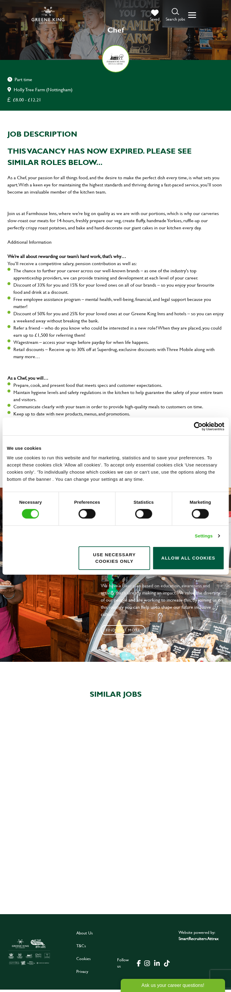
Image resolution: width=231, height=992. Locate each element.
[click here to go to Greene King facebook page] (139, 965)
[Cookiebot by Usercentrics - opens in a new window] (198, 426)
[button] (175, 15)
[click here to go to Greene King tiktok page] (167, 965)
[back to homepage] (48, 15)
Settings (204, 535)
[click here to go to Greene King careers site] (29, 954)
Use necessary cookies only (114, 558)
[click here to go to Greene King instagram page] (147, 965)
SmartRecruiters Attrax (198, 941)
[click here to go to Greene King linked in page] (157, 965)
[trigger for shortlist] (155, 15)
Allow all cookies (188, 557)
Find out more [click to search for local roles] (123, 630)
